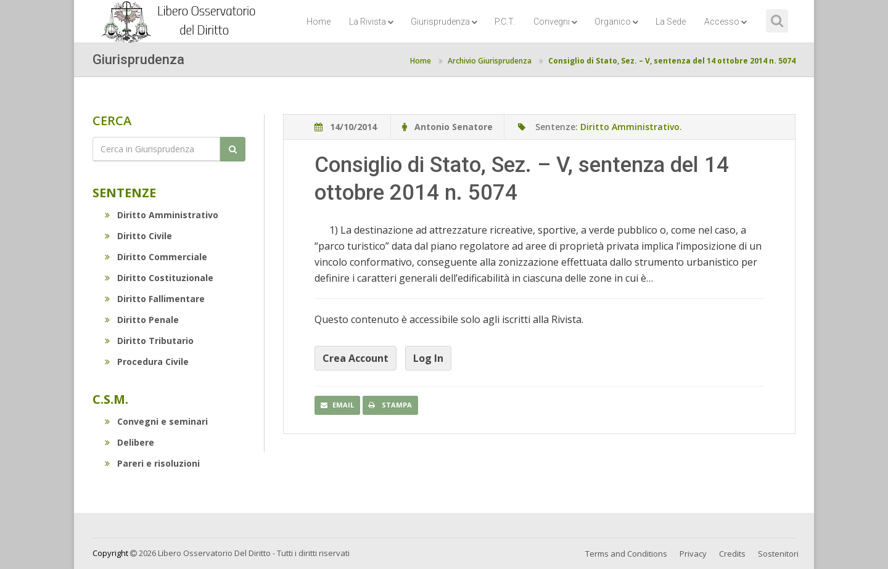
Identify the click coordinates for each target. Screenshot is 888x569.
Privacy (693, 553)
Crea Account (355, 358)
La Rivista (371, 22)
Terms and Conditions (626, 553)
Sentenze (124, 192)
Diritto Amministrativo (161, 215)
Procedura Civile (147, 361)
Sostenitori (778, 553)
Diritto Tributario (149, 340)
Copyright (110, 553)
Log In (428, 358)
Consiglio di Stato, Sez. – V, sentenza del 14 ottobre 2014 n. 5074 (672, 60)
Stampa (390, 404)
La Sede (671, 22)
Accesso (725, 22)
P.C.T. (505, 22)
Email (337, 404)
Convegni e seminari (156, 421)
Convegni (555, 22)
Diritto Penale (142, 319)
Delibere (129, 442)
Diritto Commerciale (156, 257)
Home (318, 22)
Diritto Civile (138, 236)
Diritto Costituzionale (159, 278)
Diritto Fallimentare (155, 299)
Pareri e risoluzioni (152, 463)
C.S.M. (110, 399)
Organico (616, 22)
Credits (732, 553)
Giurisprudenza (444, 22)
